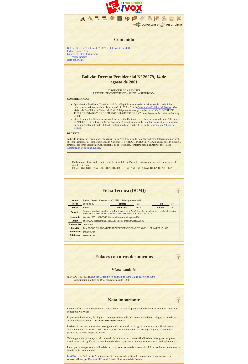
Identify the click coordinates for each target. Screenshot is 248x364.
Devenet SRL (95, 359)
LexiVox (72, 355)
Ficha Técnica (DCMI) (78, 51)
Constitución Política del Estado (154, 107)
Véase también (79, 56)
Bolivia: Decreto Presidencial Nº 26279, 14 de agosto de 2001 (98, 48)
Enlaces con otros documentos (82, 54)
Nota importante (75, 59)
